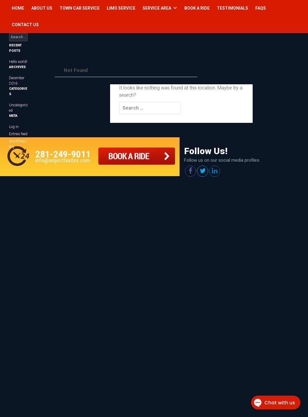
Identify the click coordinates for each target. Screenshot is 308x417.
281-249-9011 (63, 154)
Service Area (157, 8)
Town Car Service (80, 8)
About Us (41, 8)
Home (18, 8)
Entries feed (18, 134)
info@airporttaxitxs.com (62, 160)
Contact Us (25, 24)
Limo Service (121, 8)
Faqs (260, 8)
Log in (14, 127)
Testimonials (232, 8)
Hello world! (18, 62)
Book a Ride (197, 8)
